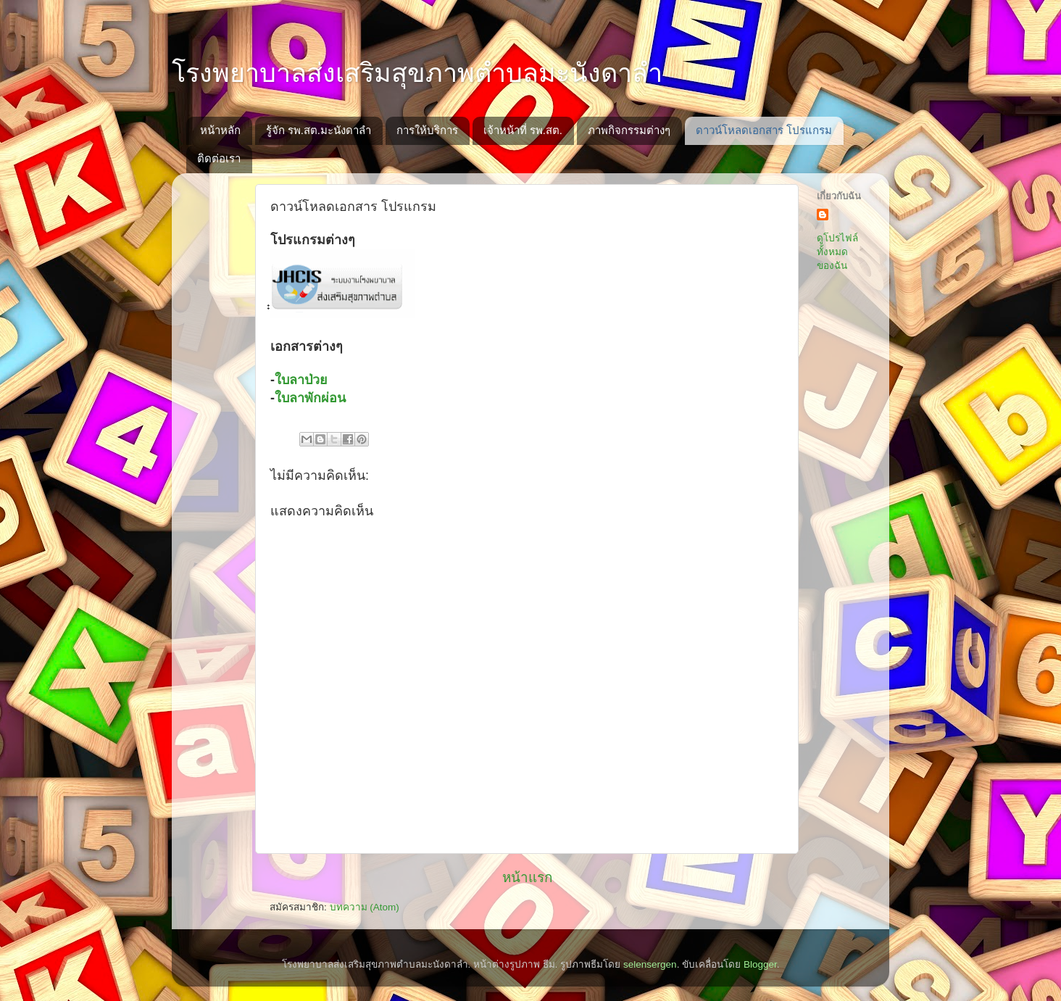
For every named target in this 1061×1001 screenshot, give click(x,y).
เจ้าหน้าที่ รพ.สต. (523, 130)
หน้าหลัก (220, 130)
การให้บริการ (427, 130)
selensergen (650, 964)
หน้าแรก (527, 877)
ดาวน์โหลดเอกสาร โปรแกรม (764, 130)
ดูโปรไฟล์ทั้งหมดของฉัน (837, 252)
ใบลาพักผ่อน (310, 398)
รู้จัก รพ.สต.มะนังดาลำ (319, 130)
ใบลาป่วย (301, 380)
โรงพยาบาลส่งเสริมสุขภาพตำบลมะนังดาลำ (417, 73)
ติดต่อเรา (219, 158)
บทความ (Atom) (364, 907)
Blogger (760, 964)
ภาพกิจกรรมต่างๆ (629, 130)
